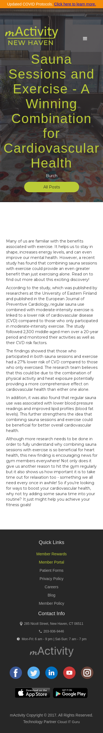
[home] (30, 38)
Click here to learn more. (75, 4)
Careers (52, 587)
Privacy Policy (51, 578)
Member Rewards (51, 554)
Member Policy (51, 603)
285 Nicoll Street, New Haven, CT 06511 (53, 624)
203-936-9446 (53, 631)
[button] (85, 38)
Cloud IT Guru (68, 722)
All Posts (51, 187)
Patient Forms (51, 570)
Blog (51, 595)
